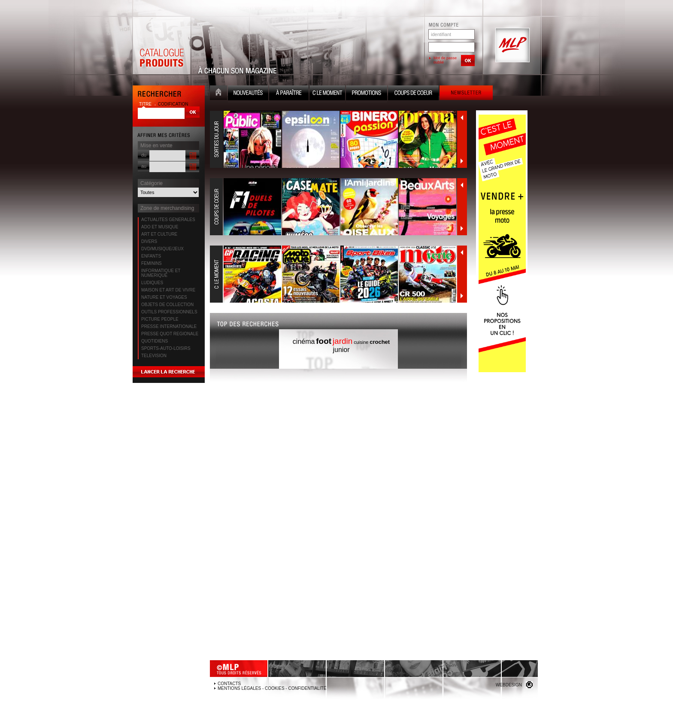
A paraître (289, 93)
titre (146, 104)
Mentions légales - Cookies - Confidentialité (272, 688)
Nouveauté (248, 93)
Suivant (462, 161)
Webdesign (509, 685)
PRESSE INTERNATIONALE (169, 326)
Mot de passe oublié (445, 60)
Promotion (366, 93)
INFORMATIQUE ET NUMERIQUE (160, 273)
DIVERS (149, 241)
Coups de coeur (413, 93)
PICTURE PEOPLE (160, 319)
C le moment (327, 93)
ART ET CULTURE (159, 234)
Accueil (218, 93)
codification (173, 104)
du (143, 155)
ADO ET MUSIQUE (160, 227)
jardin (342, 341)
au (143, 166)
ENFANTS (151, 256)
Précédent (462, 117)
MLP (511, 45)
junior (341, 349)
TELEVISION (154, 355)
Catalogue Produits (161, 45)
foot (323, 341)
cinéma (304, 341)
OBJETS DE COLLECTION (167, 304)
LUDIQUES (152, 282)
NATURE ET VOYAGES (164, 297)
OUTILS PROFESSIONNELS (169, 312)
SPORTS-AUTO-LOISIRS (166, 348)
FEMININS (151, 263)
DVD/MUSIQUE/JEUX (162, 248)
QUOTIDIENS (154, 341)
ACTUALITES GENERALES (168, 219)
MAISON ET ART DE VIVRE (168, 290)
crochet (380, 342)
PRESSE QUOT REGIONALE (169, 333)
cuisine (361, 342)
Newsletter (466, 93)
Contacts (229, 683)
